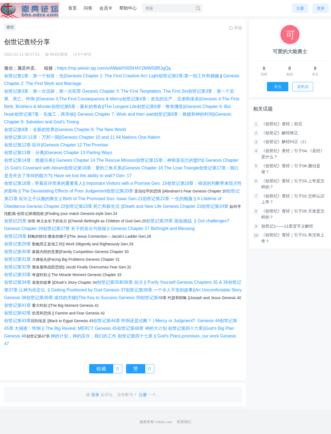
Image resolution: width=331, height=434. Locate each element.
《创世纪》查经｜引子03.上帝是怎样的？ (292, 183)
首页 (72, 8)
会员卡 (105, 8)
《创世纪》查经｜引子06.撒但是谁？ (290, 168)
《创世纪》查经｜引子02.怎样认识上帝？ (292, 199)
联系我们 (184, 422)
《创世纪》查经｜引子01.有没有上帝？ (292, 237)
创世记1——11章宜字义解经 (287, 226)
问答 (88, 8)
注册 (300, 8)
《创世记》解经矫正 (279, 133)
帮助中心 (128, 8)
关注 (277, 86)
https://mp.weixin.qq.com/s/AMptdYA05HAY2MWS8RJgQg (114, 68)
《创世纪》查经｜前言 (281, 123)
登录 (320, 8)
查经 (10, 27)
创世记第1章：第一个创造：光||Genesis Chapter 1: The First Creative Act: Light (81, 75)
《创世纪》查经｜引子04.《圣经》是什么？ (292, 153)
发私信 (303, 86)
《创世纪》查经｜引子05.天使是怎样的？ (292, 214)
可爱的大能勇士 (290, 51)
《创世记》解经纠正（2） (285, 141)
